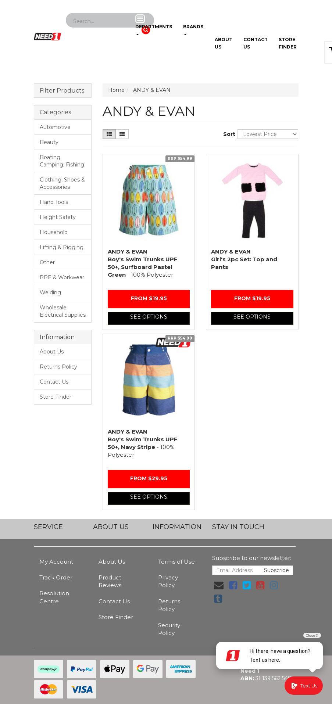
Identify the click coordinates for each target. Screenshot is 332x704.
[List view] (122, 134)
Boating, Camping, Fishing (62, 161)
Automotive (55, 127)
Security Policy (169, 629)
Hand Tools (54, 202)
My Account (56, 561)
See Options (148, 316)
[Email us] (219, 585)
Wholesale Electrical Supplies (63, 311)
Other (47, 262)
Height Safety (58, 217)
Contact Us (255, 43)
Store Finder (55, 397)
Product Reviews (110, 581)
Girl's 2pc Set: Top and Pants (244, 259)
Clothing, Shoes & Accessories (62, 183)
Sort (227, 134)
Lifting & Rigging (61, 247)
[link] (233, 585)
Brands (193, 24)
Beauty (49, 142)
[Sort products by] (268, 134)
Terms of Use (176, 561)
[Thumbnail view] (109, 134)
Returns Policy (58, 366)
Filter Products (62, 90)
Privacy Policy (168, 581)
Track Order (55, 577)
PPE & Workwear (62, 277)
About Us (223, 43)
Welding (50, 292)
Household (54, 232)
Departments (153, 24)
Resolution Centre (54, 597)
